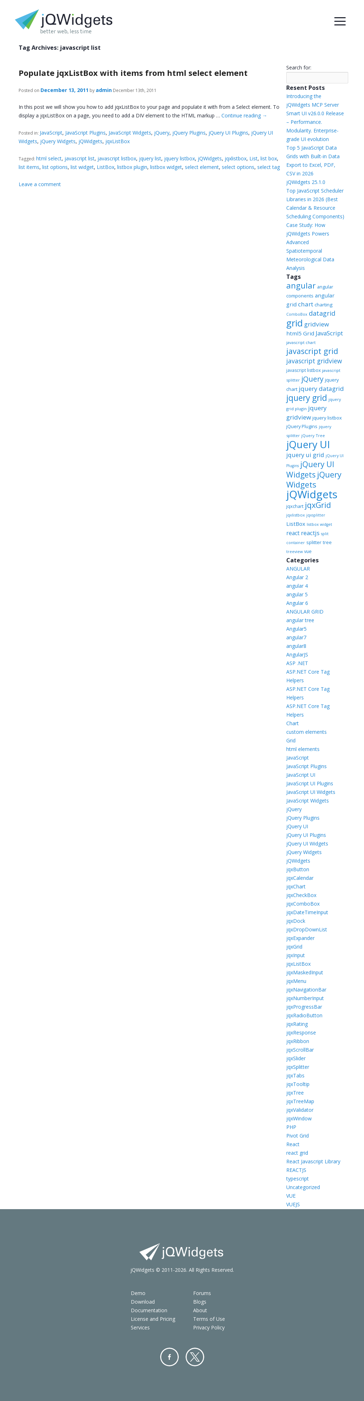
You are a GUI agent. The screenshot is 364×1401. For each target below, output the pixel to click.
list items (29, 167)
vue (308, 551)
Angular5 (296, 628)
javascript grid (312, 351)
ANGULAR (298, 568)
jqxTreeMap (300, 1101)
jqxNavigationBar (306, 989)
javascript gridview (314, 361)
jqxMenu (296, 981)
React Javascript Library (313, 1161)
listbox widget (166, 167)
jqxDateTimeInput (307, 912)
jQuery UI (308, 444)
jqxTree (295, 1092)
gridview (316, 324)
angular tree (300, 620)
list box (268, 158)
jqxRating (297, 1024)
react (293, 533)
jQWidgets (90, 141)
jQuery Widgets (58, 141)
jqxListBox (117, 141)
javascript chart (301, 342)
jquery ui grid (305, 455)
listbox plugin (132, 167)
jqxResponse (301, 1032)
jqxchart (294, 506)
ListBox (105, 167)
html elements (303, 749)
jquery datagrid (321, 388)
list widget (82, 167)
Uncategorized (303, 1187)
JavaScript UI (300, 774)
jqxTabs (295, 1075)
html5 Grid (300, 333)
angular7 (296, 637)
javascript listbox (116, 158)
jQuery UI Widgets (310, 469)
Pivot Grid (297, 1135)
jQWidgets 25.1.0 (305, 182)
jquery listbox (179, 158)
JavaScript (51, 132)
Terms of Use (209, 1318)
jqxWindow (299, 1118)
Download (143, 1301)
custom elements (306, 731)
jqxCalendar (299, 877)
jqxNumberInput (305, 998)
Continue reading (244, 115)
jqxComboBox (303, 903)
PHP (291, 1127)
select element (202, 167)
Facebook (169, 1357)
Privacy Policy (209, 1327)
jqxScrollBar (300, 1049)
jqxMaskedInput (304, 972)
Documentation (149, 1310)
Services (140, 1327)
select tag (268, 167)
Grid (291, 740)
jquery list (150, 158)
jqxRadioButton (304, 1015)
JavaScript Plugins (85, 132)
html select (49, 158)
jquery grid (306, 397)
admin (104, 90)
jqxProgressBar (304, 1006)
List (253, 158)
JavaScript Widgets (130, 132)
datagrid (322, 313)
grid (294, 323)
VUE (291, 1195)
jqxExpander (300, 938)
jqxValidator (299, 1109)
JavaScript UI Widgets (310, 792)
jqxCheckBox (301, 895)
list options (55, 167)
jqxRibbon (297, 1041)
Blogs (199, 1301)
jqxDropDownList (306, 929)
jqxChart (296, 886)
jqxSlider (296, 1058)
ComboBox (296, 314)
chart (305, 304)
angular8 (296, 646)
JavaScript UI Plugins (309, 783)
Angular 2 (297, 577)
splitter (313, 542)
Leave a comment (40, 184)
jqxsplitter (315, 515)
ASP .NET (297, 663)
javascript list (79, 158)
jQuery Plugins (189, 132)
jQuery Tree (313, 435)
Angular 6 (297, 603)
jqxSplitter (297, 1066)
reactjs (310, 533)
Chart (292, 723)
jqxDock (295, 920)
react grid (297, 1152)
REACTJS (296, 1170)
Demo (138, 1293)
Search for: (298, 67)
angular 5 (297, 594)
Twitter (195, 1357)
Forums (202, 1293)
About (200, 1310)
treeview (294, 551)
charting (323, 304)
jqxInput (295, 955)
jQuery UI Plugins (228, 132)
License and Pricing (153, 1318)
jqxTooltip (298, 1084)
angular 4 (297, 585)
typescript (297, 1178)
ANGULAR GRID (305, 611)
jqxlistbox (235, 158)
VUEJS (293, 1204)
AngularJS (297, 654)
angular (301, 285)
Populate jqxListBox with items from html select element (133, 72)
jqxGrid (318, 505)
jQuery (161, 132)
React (293, 1144)
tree (327, 542)
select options (238, 167)
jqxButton (297, 869)
